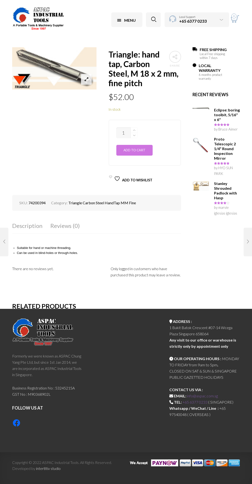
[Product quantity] (123, 132)
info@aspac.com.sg (202, 396)
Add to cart (134, 150)
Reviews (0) (65, 226)
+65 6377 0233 (195, 402)
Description (27, 226)
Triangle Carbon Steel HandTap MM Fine (102, 202)
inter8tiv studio (48, 468)
